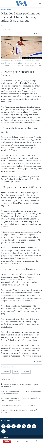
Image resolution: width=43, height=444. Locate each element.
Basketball (6, 10)
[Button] (37, 34)
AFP (2, 25)
